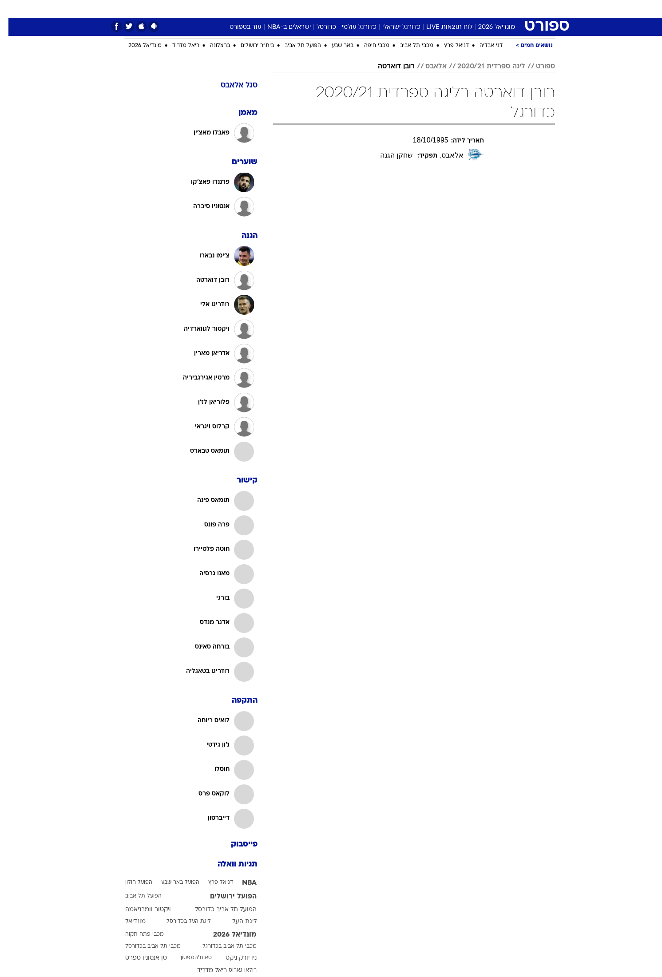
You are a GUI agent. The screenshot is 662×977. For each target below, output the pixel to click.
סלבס (384, 8)
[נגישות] (12, 9)
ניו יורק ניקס (232, 958)
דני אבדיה (482, 45)
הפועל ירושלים (225, 896)
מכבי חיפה (368, 45)
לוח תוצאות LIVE (441, 27)
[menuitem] (499, 9)
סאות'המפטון (187, 958)
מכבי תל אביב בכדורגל (221, 946)
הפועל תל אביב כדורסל (217, 910)
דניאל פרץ (448, 45)
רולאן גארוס (234, 970)
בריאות (309, 8)
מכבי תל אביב (408, 45)
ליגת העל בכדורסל (180, 921)
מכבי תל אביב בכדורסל (144, 946)
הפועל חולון (130, 882)
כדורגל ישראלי (393, 27)
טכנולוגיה (245, 8)
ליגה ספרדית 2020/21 (483, 66)
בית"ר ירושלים (249, 45)
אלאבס (427, 66)
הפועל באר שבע (172, 882)
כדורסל (318, 27)
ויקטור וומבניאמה (140, 910)
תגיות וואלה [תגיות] (229, 864)
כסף (360, 8)
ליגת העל (236, 922)
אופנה (213, 8)
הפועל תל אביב (294, 45)
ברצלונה (212, 45)
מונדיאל (444, 8)
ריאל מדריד (177, 45)
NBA (241, 882)
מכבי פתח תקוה (136, 934)
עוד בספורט (237, 27)
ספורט (475, 8)
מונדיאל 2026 (488, 27)
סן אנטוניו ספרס (138, 958)
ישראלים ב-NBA (280, 27)
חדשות (505, 8)
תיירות (279, 8)
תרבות (412, 8)
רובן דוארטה (387, 66)
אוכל (336, 8)
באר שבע (334, 45)
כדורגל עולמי (350, 27)
